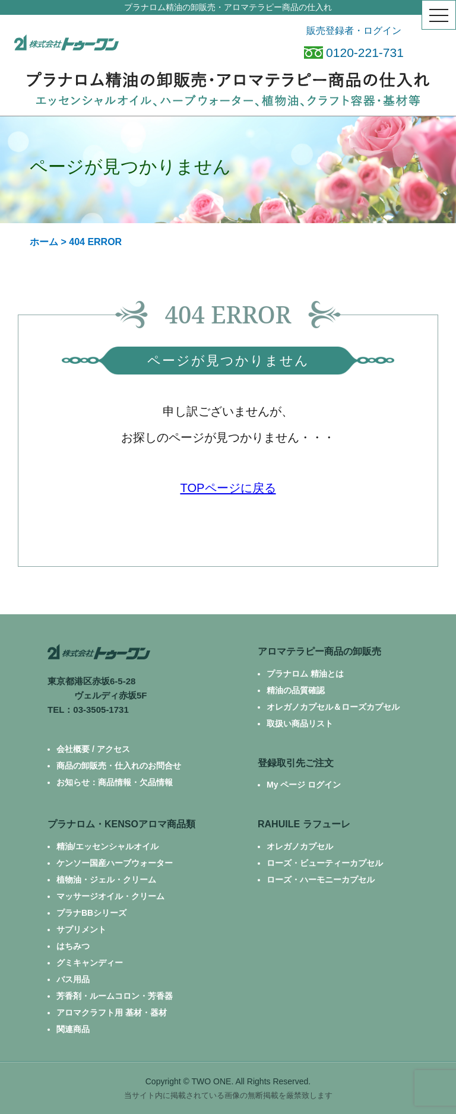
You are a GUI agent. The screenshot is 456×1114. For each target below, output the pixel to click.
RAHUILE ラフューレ (304, 824)
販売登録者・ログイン (353, 31)
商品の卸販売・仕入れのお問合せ (118, 765)
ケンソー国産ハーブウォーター (114, 863)
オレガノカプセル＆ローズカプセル (333, 707)
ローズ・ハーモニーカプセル (321, 879)
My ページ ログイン (304, 784)
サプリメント (81, 929)
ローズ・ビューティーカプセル (325, 863)
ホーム (44, 242)
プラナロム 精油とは (305, 673)
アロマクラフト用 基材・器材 (111, 1012)
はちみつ (73, 946)
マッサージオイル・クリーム (110, 896)
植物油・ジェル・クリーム (106, 879)
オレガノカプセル (300, 846)
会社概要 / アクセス (93, 749)
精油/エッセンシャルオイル (107, 846)
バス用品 (73, 979)
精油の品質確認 (296, 690)
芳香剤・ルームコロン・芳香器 (114, 996)
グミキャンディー (89, 962)
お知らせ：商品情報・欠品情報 (114, 782)
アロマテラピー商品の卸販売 (319, 651)
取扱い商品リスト (300, 723)
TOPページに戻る (228, 487)
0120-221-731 (354, 52)
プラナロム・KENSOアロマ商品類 (121, 824)
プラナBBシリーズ (91, 913)
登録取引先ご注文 (296, 763)
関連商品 (73, 1029)
